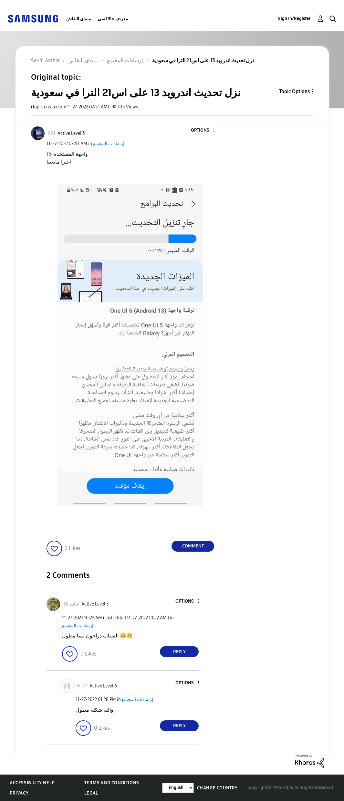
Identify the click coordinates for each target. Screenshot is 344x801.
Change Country (217, 788)
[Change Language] (178, 788)
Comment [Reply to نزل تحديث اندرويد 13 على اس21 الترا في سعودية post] (193, 546)
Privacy (19, 793)
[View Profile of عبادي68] (71, 604)
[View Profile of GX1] (51, 133)
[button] (203, 130)
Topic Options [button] (294, 91)
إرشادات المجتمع (108, 143)
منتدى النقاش (78, 19)
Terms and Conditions (111, 783)
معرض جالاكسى (113, 19)
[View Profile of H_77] (82, 686)
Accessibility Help (32, 783)
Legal (91, 793)
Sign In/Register (294, 18)
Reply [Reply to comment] (179, 652)
